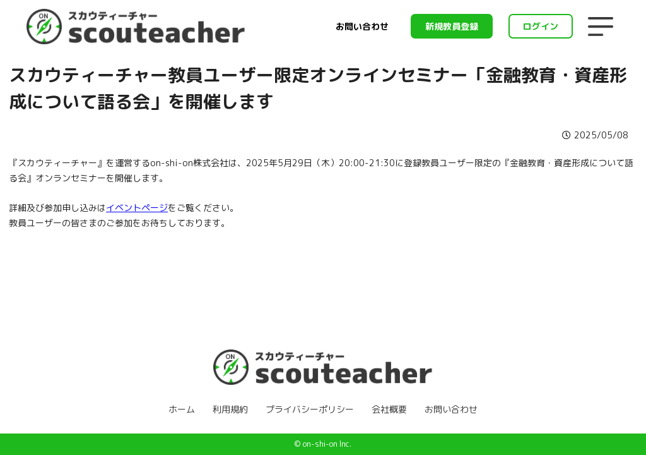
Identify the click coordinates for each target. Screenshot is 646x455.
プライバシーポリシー (310, 409)
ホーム (181, 409)
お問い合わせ (362, 26)
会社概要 (389, 409)
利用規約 (230, 409)
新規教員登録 (451, 26)
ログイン (540, 26)
